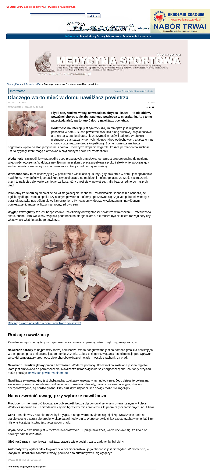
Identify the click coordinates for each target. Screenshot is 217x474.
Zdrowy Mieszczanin (108, 36)
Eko (39, 84)
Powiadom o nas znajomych (60, 7)
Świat (131, 91)
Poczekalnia (87, 36)
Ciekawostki (139, 91)
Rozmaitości (119, 91)
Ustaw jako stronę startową (31, 7)
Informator (71, 36)
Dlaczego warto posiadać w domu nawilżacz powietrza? (44, 323)
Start (12, 7)
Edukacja (149, 91)
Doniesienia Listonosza (137, 36)
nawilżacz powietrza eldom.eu (48, 373)
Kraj (126, 91)
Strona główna (14, 84)
